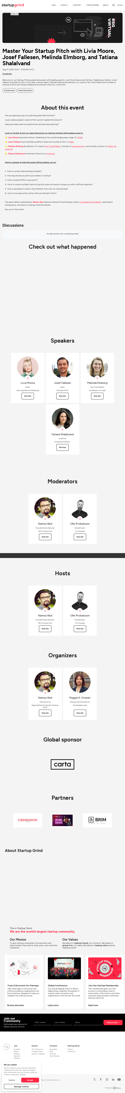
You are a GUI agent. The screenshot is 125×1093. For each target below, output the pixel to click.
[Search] (113, 5)
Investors (17, 1049)
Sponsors (17, 1056)
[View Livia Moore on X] (28, 378)
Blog (51, 1051)
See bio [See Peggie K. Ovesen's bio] (79, 713)
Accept (30, 1080)
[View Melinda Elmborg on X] (97, 378)
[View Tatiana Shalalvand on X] (62, 429)
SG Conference (37, 1049)
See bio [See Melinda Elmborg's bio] (97, 396)
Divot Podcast (54, 1056)
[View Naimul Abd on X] (45, 519)
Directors (17, 1058)
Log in (120, 5)
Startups (17, 1054)
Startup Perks (93, 5)
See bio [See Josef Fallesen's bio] (62, 396)
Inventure (50, 153)
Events (64, 5)
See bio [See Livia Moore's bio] (27, 396)
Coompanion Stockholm (90, 202)
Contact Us (71, 1051)
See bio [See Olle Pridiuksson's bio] (79, 537)
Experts (16, 1051)
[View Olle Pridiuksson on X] (80, 519)
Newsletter (53, 1049)
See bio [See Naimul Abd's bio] (45, 537)
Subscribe (112, 1022)
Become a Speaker (38, 1054)
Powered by (113, 1088)
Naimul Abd (37, 202)
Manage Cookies (21, 1086)
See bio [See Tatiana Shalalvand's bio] (62, 447)
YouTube (53, 1054)
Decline (12, 1080)
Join (53, 5)
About (106, 5)
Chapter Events (37, 1051)
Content (77, 5)
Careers (70, 1049)
